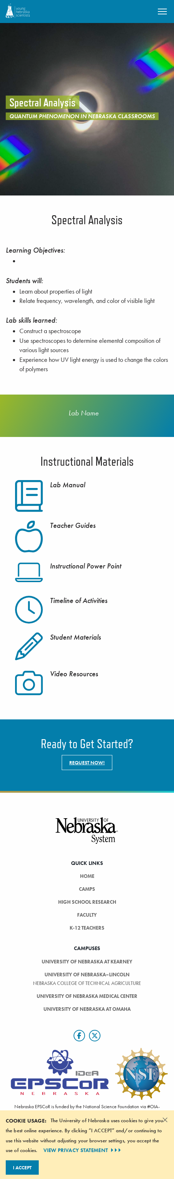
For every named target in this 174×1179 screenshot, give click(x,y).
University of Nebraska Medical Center (87, 996)
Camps (87, 889)
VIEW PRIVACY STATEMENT (82, 1150)
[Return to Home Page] (18, 10)
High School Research (87, 902)
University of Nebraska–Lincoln (87, 974)
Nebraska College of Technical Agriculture (87, 983)
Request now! (87, 762)
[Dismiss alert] (165, 1119)
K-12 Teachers (87, 928)
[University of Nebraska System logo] (87, 834)
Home (87, 876)
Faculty (87, 915)
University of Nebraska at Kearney (87, 961)
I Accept (22, 1167)
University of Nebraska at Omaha (87, 1009)
